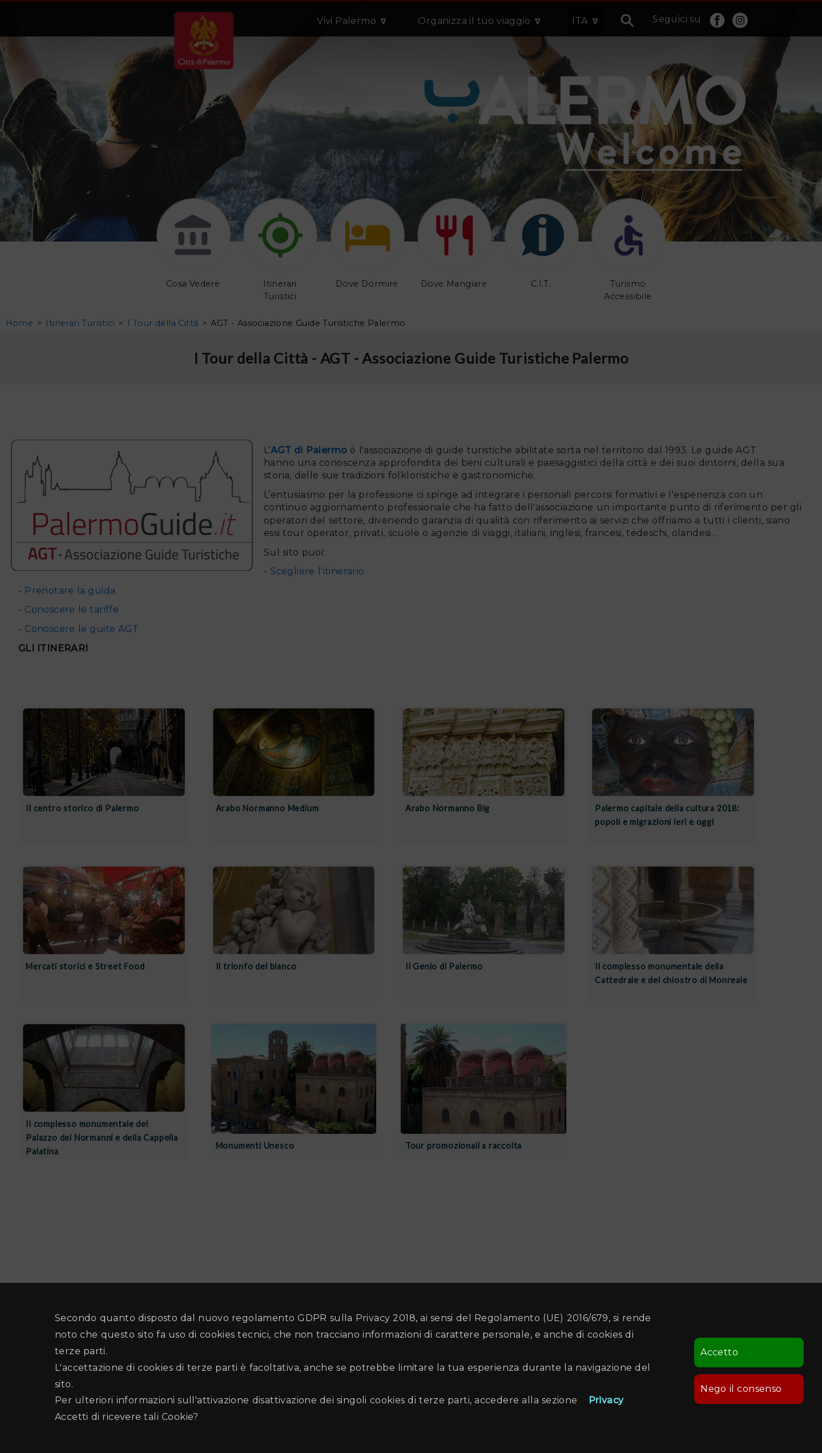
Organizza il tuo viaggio (474, 20)
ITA (579, 20)
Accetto (719, 1352)
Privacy (606, 1400)
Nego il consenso (740, 1388)
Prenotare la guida (70, 590)
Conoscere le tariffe (72, 609)
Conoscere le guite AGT (80, 628)
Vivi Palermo (346, 20)
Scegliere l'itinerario (317, 571)
